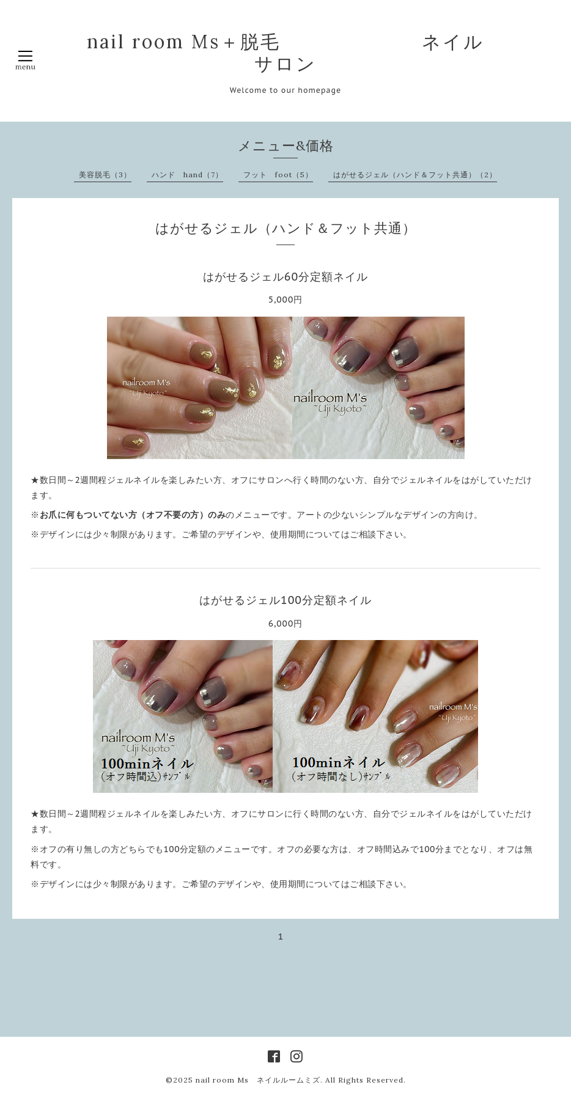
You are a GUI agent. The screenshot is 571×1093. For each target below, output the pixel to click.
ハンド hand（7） (187, 174)
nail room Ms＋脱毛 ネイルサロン (285, 52)
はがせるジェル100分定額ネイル (285, 600)
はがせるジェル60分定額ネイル (285, 277)
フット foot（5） (278, 174)
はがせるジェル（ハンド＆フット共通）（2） (415, 174)
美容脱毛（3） (105, 174)
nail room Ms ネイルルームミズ (258, 1079)
